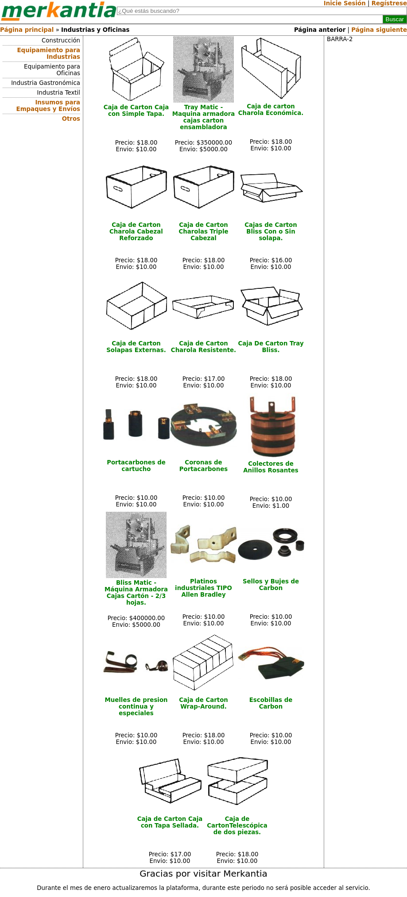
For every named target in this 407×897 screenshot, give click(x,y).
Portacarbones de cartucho (136, 465)
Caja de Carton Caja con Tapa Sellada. (170, 822)
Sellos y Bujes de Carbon (271, 584)
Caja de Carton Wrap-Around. (203, 703)
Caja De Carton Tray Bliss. (270, 346)
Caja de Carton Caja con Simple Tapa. (136, 110)
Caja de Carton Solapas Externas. (136, 346)
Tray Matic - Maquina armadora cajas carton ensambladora (203, 117)
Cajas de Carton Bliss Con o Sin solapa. (270, 232)
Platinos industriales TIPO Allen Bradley (203, 588)
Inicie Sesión (345, 3)
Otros (71, 118)
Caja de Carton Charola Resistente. (203, 346)
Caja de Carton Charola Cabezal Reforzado (136, 232)
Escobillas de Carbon (271, 703)
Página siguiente (379, 30)
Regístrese (389, 3)
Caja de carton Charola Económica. (270, 109)
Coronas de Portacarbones (203, 465)
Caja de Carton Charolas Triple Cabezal (203, 232)
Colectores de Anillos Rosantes (270, 467)
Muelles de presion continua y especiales (136, 707)
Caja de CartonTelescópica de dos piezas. (237, 826)
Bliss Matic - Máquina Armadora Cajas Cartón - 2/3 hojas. (136, 592)
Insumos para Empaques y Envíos (48, 105)
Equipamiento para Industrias (49, 53)
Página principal (27, 30)
